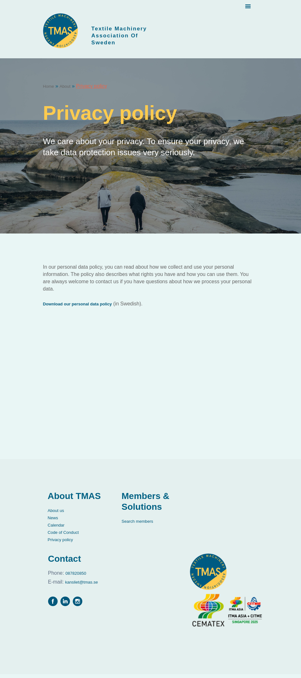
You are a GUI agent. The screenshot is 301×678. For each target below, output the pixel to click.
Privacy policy (63, 543)
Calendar (58, 528)
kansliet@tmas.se (70, 584)
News (54, 521)
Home (50, 90)
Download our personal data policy (85, 307)
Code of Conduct (67, 536)
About (68, 90)
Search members (141, 525)
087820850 (70, 576)
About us (58, 514)
